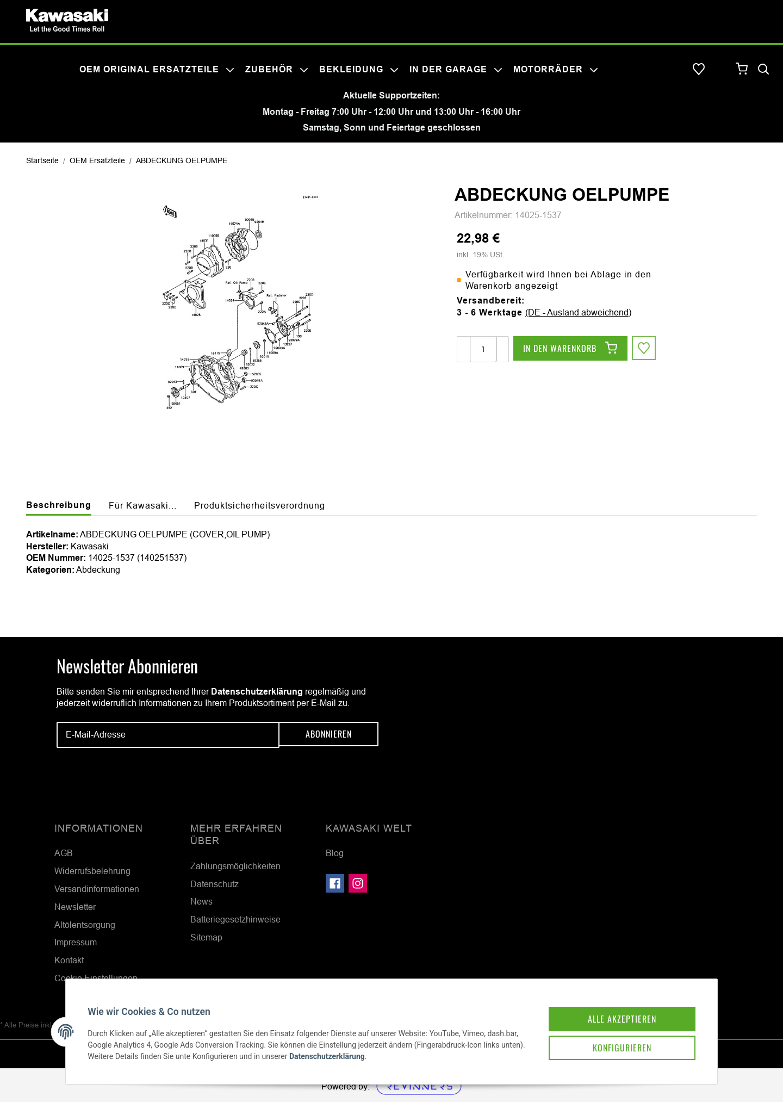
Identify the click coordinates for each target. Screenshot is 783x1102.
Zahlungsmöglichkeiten (235, 866)
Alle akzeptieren (611, 1007)
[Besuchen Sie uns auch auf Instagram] (358, 883)
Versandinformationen (96, 889)
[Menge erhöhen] (501, 349)
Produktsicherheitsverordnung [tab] (259, 505)
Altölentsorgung (84, 925)
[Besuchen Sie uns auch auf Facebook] (335, 883)
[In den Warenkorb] (570, 349)
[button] (720, 70)
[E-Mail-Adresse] (168, 735)
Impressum (75, 942)
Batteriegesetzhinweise (235, 919)
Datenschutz (214, 884)
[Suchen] (763, 70)
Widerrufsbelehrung (92, 871)
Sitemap (206, 937)
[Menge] (483, 349)
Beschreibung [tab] (58, 505)
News (201, 901)
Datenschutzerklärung (257, 691)
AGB (63, 853)
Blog (335, 853)
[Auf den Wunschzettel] (645, 349)
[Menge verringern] (463, 349)
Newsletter (75, 907)
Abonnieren (329, 734)
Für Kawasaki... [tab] (143, 505)
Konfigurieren (611, 1037)
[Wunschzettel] (698, 70)
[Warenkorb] (742, 69)
